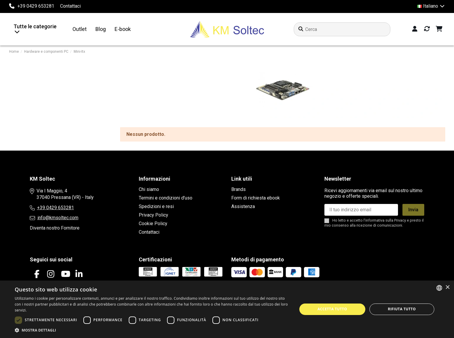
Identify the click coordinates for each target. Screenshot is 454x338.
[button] (152, 330)
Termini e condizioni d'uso (165, 198)
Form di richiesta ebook (255, 198)
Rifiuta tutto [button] (402, 308)
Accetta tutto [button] (332, 308)
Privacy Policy (153, 215)
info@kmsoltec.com (57, 217)
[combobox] (439, 288)
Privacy (400, 220)
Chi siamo (149, 189)
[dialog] (227, 309)
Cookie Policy (153, 223)
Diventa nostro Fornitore (55, 228)
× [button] (447, 287)
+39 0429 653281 (55, 207)
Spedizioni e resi (156, 206)
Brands (238, 189)
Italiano (431, 6)
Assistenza (243, 206)
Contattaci (70, 6)
